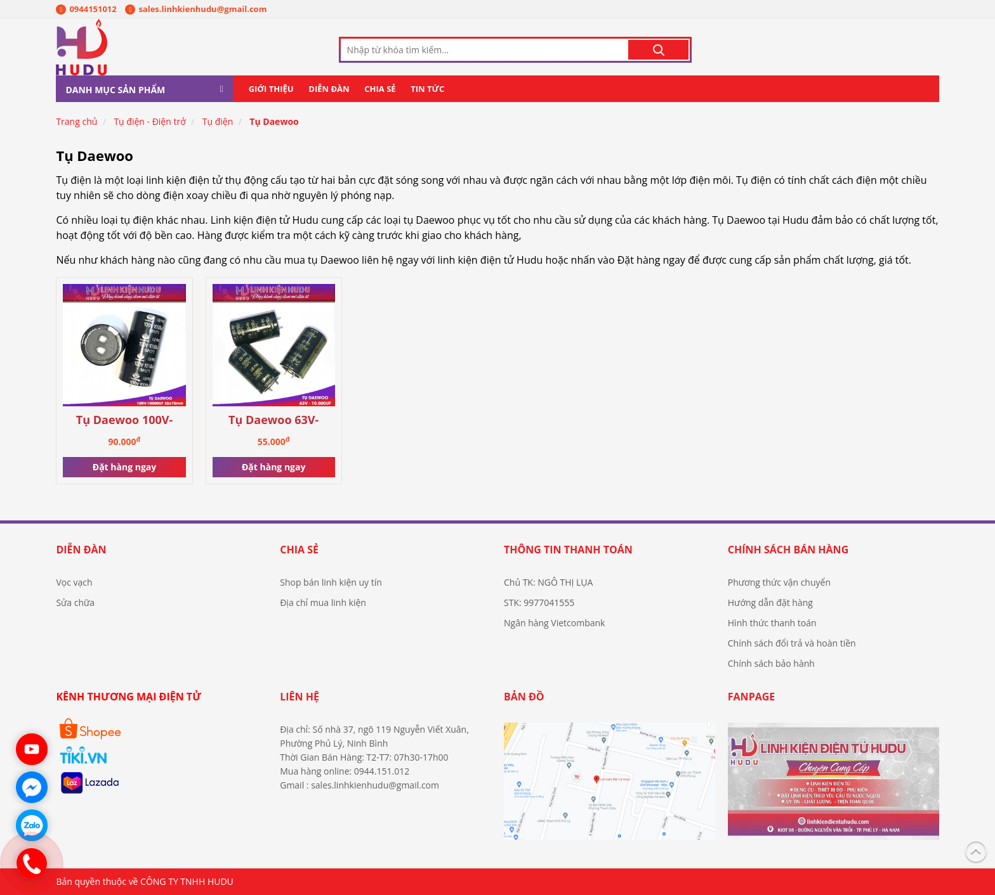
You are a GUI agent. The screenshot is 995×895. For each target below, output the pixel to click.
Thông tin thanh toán (568, 550)
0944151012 (86, 9)
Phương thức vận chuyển (779, 582)
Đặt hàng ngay (124, 467)
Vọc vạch (74, 582)
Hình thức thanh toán (772, 623)
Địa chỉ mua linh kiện (323, 602)
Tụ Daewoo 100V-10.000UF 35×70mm (124, 420)
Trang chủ (76, 121)
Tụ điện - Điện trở (149, 121)
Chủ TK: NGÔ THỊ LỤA (548, 582)
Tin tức (427, 88)
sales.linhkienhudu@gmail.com (196, 9)
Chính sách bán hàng (788, 550)
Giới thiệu (271, 88)
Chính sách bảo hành (771, 663)
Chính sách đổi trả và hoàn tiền (792, 643)
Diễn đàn (328, 88)
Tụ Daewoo (273, 121)
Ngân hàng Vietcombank (554, 623)
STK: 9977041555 (539, 602)
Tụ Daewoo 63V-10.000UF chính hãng (273, 420)
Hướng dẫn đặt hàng (770, 602)
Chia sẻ (379, 88)
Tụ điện (218, 121)
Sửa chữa (75, 602)
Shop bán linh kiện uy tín (331, 582)
